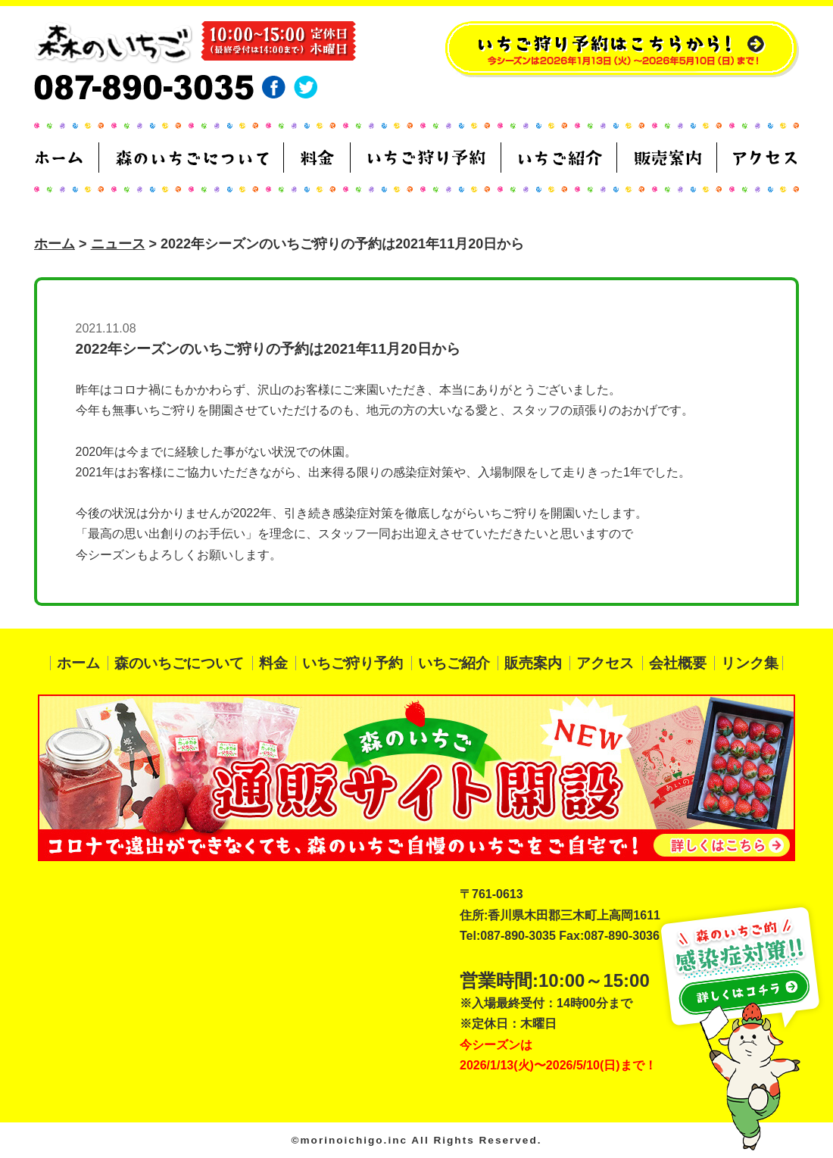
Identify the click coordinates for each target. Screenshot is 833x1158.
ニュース (118, 243)
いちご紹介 (454, 663)
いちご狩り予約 (352, 663)
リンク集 (749, 663)
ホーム (54, 243)
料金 (273, 663)
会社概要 (678, 663)
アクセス (605, 663)
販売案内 (533, 663)
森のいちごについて (179, 663)
